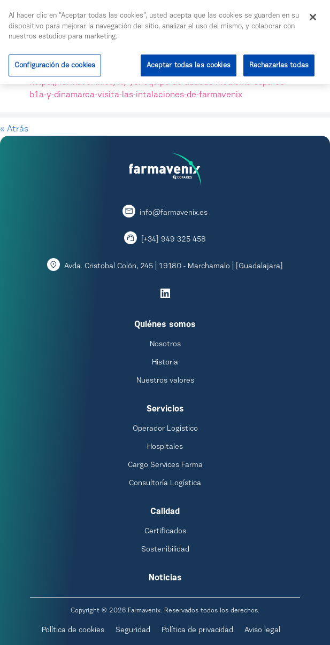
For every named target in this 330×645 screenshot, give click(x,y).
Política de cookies (73, 630)
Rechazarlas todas (279, 63)
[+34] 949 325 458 (173, 240)
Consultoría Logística (165, 483)
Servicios (165, 409)
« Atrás (14, 129)
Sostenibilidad (165, 550)
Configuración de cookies (54, 63)
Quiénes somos (165, 325)
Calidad (165, 512)
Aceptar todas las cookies (189, 63)
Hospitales (165, 447)
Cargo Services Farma (165, 465)
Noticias (165, 578)
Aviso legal (262, 630)
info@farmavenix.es (174, 213)
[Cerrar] (313, 15)
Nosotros (165, 344)
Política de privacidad (197, 630)
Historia (165, 363)
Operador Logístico (165, 429)
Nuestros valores (165, 381)
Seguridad (133, 630)
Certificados (165, 531)
